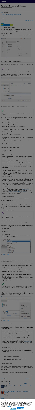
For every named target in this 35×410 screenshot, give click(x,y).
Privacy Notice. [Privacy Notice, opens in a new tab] (9, 407)
